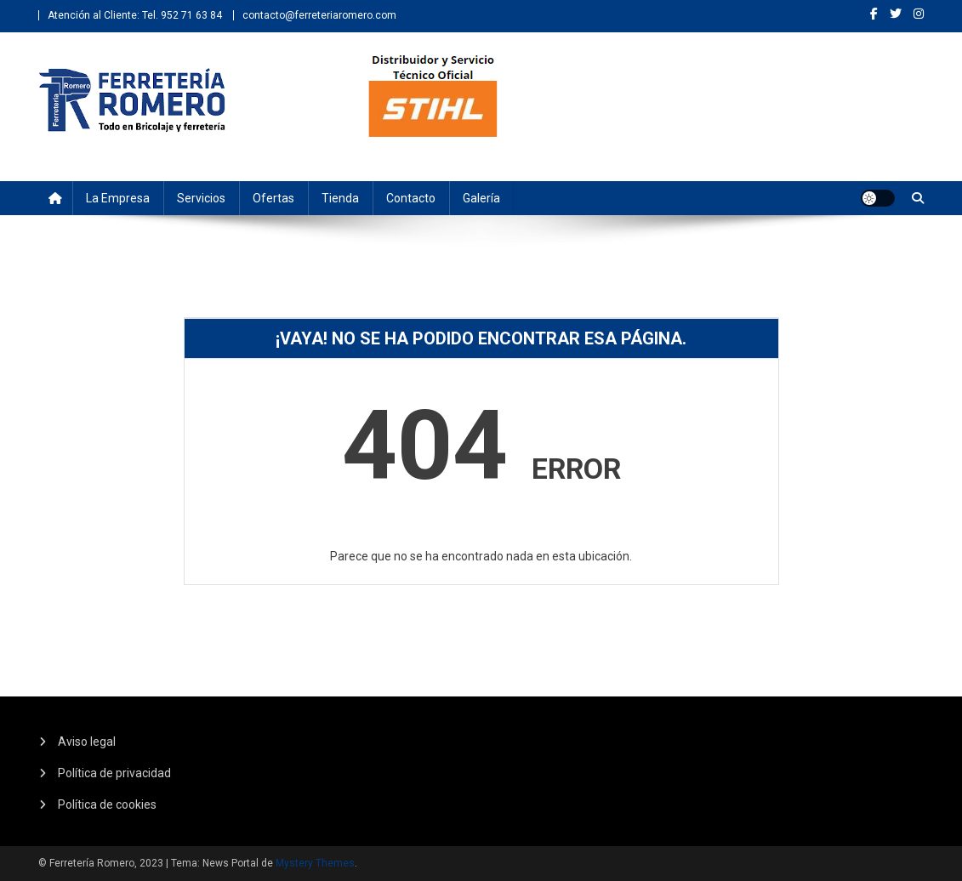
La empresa (118, 198)
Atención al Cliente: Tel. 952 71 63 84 (135, 15)
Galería (481, 198)
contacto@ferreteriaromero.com (319, 15)
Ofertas (273, 198)
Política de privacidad (114, 773)
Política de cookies (107, 804)
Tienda (340, 198)
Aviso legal (87, 741)
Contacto (410, 198)
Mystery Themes (315, 863)
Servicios (201, 198)
